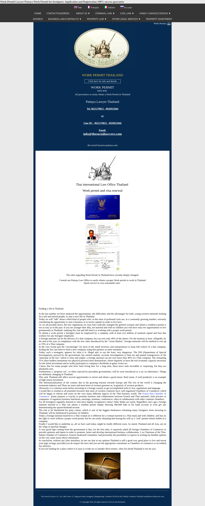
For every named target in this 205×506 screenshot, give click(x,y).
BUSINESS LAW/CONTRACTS (65, 19)
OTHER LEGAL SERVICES (126, 19)
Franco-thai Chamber (153, 393)
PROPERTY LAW (97, 19)
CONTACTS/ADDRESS (58, 13)
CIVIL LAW (127, 13)
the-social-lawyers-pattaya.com (103, 145)
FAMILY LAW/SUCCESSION (155, 13)
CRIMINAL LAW (105, 13)
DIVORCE (38, 19)
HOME (37, 13)
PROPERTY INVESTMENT (159, 19)
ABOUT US (83, 13)
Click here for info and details (102, 81)
